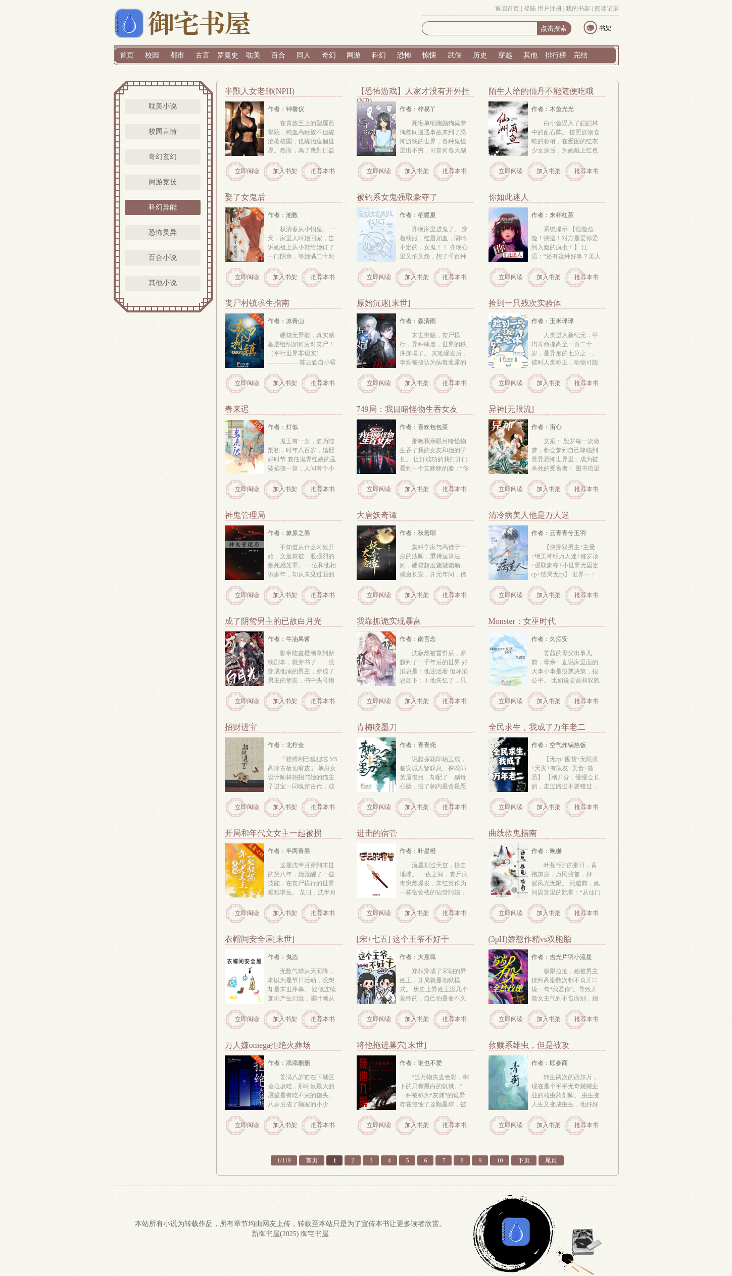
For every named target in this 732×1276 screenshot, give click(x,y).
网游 (354, 55)
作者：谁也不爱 (421, 1063)
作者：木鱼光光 (552, 109)
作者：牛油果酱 (289, 639)
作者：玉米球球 (552, 321)
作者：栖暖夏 (418, 215)
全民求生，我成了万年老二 (537, 727)
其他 (530, 55)
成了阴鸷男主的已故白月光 (273, 621)
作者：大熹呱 (418, 957)
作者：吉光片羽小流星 (561, 957)
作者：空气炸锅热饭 (558, 745)
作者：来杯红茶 (552, 215)
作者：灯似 (283, 427)
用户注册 (550, 8)
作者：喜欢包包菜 (424, 427)
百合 (278, 55)
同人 (304, 55)
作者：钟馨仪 (286, 109)
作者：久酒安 (549, 639)
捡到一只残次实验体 (525, 303)
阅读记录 (607, 8)
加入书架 (285, 171)
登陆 (530, 8)
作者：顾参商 (549, 1063)
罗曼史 (227, 55)
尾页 (551, 1160)
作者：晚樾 (546, 851)
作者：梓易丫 (418, 109)
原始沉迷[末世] (384, 303)
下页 (524, 1160)
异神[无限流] (511, 409)
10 (500, 1160)
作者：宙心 (546, 427)
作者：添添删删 (289, 1063)
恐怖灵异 (163, 232)
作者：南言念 (418, 639)
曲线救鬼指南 (513, 833)
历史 (480, 55)
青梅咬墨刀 (377, 727)
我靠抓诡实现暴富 (389, 621)
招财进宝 (241, 727)
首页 (127, 55)
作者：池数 (283, 215)
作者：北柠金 (286, 745)
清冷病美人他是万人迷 (529, 515)
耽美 (253, 55)
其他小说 (163, 283)
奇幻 (329, 55)
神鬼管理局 (245, 515)
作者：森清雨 (418, 321)
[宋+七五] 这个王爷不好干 (403, 939)
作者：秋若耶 (418, 533)
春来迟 (237, 409)
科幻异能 (163, 207)
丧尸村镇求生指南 (257, 303)
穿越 (505, 55)
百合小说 (163, 257)
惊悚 (429, 55)
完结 (580, 55)
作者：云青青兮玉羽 (558, 533)
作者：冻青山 (286, 321)
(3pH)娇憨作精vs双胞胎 (530, 939)
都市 (177, 55)
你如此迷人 (509, 197)
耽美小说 (163, 106)
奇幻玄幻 (163, 157)
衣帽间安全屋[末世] (260, 939)
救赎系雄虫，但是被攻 (529, 1045)
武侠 (455, 55)
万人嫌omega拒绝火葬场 (268, 1045)
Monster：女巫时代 (522, 621)
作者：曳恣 (283, 957)
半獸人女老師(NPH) (260, 91)
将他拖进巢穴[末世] (392, 1045)
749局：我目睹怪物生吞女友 (407, 409)
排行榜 (555, 55)
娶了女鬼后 (245, 197)
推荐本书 (323, 171)
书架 (605, 28)
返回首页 (507, 8)
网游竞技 (163, 182)
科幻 (379, 55)
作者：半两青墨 (289, 851)
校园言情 (163, 131)
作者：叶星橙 (418, 851)
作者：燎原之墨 (289, 533)
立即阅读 (247, 171)
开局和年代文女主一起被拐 (273, 833)
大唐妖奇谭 (377, 515)
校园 (152, 55)
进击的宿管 (377, 833)
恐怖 (404, 55)
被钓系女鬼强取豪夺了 (397, 197)
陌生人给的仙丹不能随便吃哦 (541, 91)
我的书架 (578, 8)
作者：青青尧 (418, 745)
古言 (203, 55)
